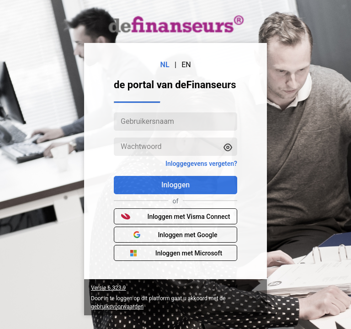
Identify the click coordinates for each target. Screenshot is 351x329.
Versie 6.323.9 (108, 288)
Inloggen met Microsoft (175, 253)
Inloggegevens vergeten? (201, 163)
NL (165, 64)
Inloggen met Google (175, 235)
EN (186, 64)
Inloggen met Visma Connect (175, 216)
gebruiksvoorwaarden (117, 306)
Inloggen (175, 184)
